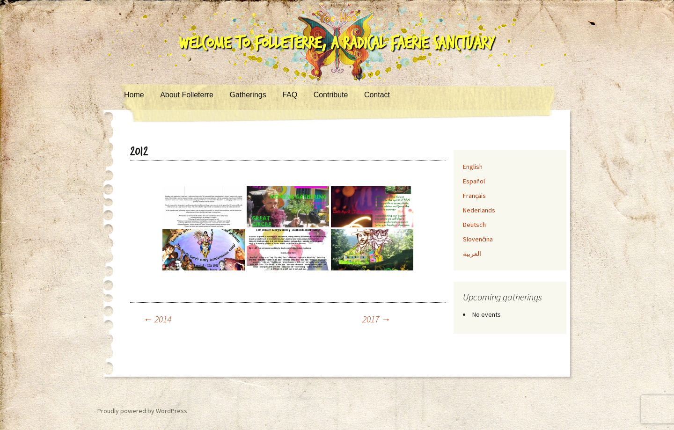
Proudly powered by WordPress (142, 411)
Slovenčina (478, 239)
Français (474, 195)
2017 (376, 319)
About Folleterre (186, 95)
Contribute (331, 95)
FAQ (289, 95)
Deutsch (474, 224)
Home (134, 95)
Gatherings (247, 95)
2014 (157, 319)
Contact (377, 95)
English (473, 166)
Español (474, 181)
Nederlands (479, 210)
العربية (472, 253)
